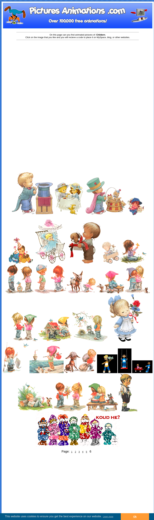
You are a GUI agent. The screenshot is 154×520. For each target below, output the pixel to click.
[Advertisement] (32, 75)
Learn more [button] (108, 516)
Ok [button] (135, 516)
